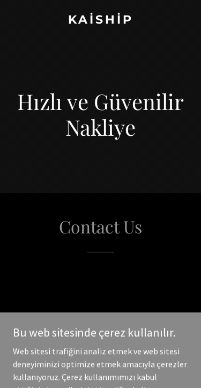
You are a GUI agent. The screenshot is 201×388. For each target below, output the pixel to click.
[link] (100, 20)
